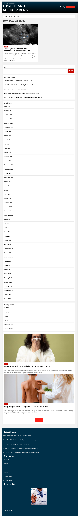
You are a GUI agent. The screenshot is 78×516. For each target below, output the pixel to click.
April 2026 (7, 106)
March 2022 (7, 274)
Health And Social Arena (15, 8)
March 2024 (7, 198)
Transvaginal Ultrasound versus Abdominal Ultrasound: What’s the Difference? (18, 50)
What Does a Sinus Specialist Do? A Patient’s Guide (18, 81)
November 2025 (8, 127)
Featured (6, 312)
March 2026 (7, 111)
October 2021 (7, 295)
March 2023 (7, 240)
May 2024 (7, 194)
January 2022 (8, 282)
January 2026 (8, 119)
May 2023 (7, 232)
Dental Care (7, 308)
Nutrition (6, 320)
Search (6, 67)
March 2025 (7, 152)
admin (5, 60)
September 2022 (8, 257)
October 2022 (7, 253)
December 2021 (8, 286)
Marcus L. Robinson (8, 409)
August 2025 (7, 136)
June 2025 (7, 140)
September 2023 (8, 215)
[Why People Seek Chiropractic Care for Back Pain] (39, 388)
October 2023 (7, 211)
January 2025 (8, 161)
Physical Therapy (8, 325)
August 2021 (7, 299)
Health (6, 46)
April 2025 (7, 148)
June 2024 (7, 190)
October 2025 (7, 132)
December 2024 (8, 165)
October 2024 (7, 173)
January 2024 (8, 207)
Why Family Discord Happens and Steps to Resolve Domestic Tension (23, 97)
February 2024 (8, 203)
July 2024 (7, 186)
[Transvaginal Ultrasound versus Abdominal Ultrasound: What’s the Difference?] (20, 34)
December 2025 (8, 123)
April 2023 (7, 236)
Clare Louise (6, 369)
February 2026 (8, 115)
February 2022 (8, 278)
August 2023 (7, 219)
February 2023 (8, 245)
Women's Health (8, 329)
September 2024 (8, 178)
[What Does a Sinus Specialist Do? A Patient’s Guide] (39, 348)
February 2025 (8, 157)
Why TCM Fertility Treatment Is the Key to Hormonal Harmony (20, 85)
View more (39, 420)
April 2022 (7, 270)
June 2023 (7, 228)
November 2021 (8, 291)
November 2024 (8, 169)
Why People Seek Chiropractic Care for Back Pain (17, 89)
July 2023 (7, 224)
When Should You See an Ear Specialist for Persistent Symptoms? (22, 93)
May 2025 (7, 144)
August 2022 (7, 261)
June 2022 (7, 265)
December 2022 (8, 249)
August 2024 (7, 182)
